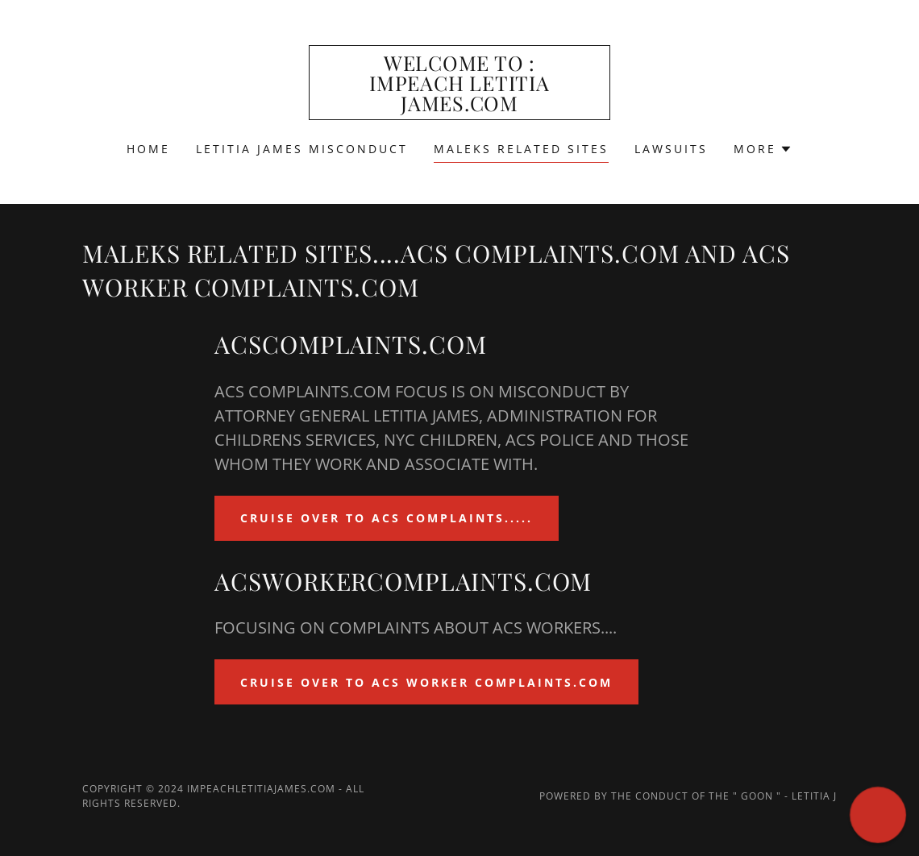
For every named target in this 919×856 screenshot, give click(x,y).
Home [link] (148, 148)
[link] (459, 106)
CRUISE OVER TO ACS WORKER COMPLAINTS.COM (426, 682)
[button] (763, 149)
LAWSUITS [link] (671, 148)
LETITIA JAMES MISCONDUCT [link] (302, 148)
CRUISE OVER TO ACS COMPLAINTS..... (386, 518)
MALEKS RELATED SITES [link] (521, 148)
